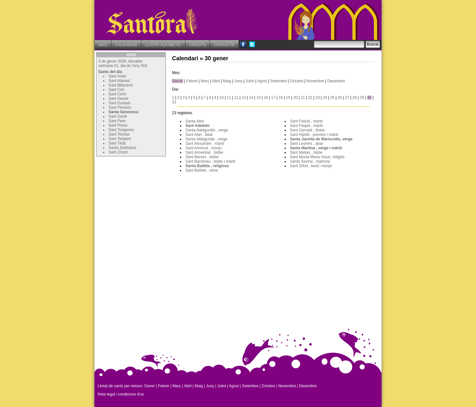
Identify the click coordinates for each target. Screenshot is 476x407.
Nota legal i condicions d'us (121, 394)
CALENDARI (126, 45)
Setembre (278, 81)
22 (310, 97)
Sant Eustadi (119, 103)
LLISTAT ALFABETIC (163, 45)
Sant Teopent (119, 139)
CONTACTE (224, 45)
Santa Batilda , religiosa (206, 166)
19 (288, 97)
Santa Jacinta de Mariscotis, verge (321, 139)
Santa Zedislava (122, 147)
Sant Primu (117, 125)
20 (295, 97)
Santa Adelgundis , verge (206, 130)
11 (229, 97)
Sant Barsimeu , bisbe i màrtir (210, 161)
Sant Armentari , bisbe (204, 152)
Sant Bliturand (120, 85)
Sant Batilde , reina (201, 170)
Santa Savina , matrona (310, 161)
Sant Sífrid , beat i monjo (311, 166)
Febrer (191, 81)
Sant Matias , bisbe (306, 152)
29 (362, 97)
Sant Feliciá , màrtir (306, 121)
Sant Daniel (118, 98)
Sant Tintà (117, 143)
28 (355, 97)
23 (318, 97)
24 (325, 97)
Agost (262, 81)
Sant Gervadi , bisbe (307, 130)
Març (205, 81)
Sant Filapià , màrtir (306, 125)
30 (369, 97)
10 (221, 97)
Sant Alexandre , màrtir (204, 143)
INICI (103, 45)
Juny (238, 81)
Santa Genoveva (123, 112)
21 (303, 97)
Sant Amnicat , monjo (203, 148)
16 (266, 97)
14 (251, 97)
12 (236, 97)
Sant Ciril (116, 89)
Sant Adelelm (197, 125)
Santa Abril (194, 121)
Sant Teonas (119, 134)
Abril (216, 81)
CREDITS (197, 45)
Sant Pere (116, 121)
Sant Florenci (119, 107)
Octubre (296, 81)
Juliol (250, 81)
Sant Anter (117, 76)
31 (174, 102)
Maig (227, 81)
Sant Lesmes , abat (306, 143)
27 (347, 97)
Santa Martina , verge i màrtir (316, 148)
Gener (177, 81)
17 (273, 97)
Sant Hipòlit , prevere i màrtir (314, 134)
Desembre (336, 81)
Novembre (315, 81)
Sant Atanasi (119, 80)
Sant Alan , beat (198, 134)
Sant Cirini (117, 94)
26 (340, 97)
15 (258, 97)
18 (281, 97)
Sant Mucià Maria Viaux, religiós (317, 157)
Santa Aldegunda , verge (206, 139)
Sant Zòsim (118, 152)
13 (244, 97)
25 (332, 97)
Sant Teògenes (121, 130)
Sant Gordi (117, 116)
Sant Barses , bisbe (202, 157)
